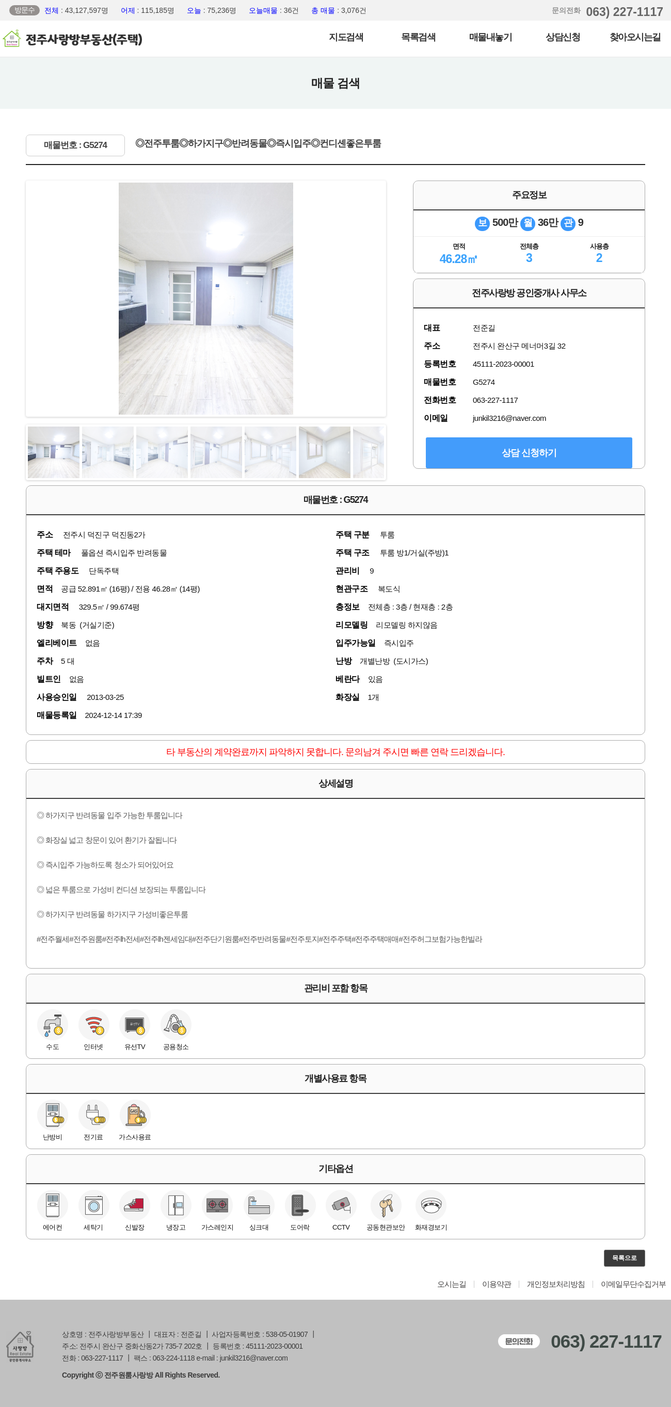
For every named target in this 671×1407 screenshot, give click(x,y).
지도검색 (346, 37)
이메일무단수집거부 (633, 1284)
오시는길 (451, 1284)
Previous (39, 298)
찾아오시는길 (635, 37)
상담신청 (563, 37)
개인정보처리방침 (556, 1284)
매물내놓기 (490, 37)
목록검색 (418, 37)
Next (372, 298)
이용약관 (496, 1284)
